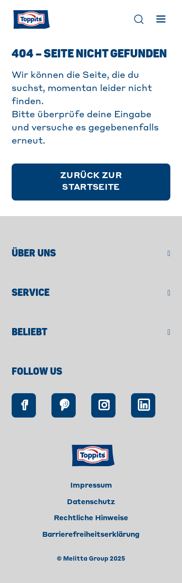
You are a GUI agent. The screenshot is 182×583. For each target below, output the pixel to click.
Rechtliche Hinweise (91, 518)
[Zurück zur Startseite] (91, 182)
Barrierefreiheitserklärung (91, 534)
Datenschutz (91, 502)
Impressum (91, 485)
